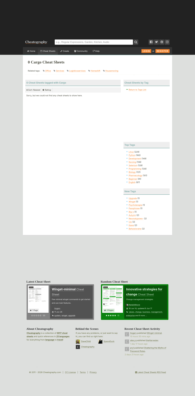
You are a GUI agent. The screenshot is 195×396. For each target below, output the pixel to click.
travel (60, 340)
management (156, 312)
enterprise (130, 315)
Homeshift (95, 71)
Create (64, 51)
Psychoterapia (135, 205)
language (49, 340)
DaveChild (86, 341)
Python (132, 155)
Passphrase (134, 208)
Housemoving (111, 71)
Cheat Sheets (47, 51)
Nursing (132, 162)
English (132, 182)
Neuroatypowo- (136, 218)
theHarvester (152, 340)
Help (96, 51)
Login (146, 51)
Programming (135, 169)
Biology (132, 172)
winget (64, 315)
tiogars (57, 308)
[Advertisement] (97, 18)
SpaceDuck (109, 341)
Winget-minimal (154, 333)
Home (31, 51)
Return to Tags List (137, 89)
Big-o (131, 212)
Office (48, 71)
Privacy (93, 372)
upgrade (71, 315)
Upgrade (133, 198)
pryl (132, 348)
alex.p (133, 340)
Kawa (131, 225)
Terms (83, 372)
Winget (132, 201)
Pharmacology (135, 175)
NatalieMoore (134, 305)
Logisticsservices (77, 71)
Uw (130, 222)
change (138, 312)
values (131, 312)
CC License (70, 372)
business (146, 312)
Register (162, 51)
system (57, 315)
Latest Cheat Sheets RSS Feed (150, 372)
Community (81, 51)
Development (135, 158)
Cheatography (33, 333)
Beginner (133, 179)
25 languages (62, 336)
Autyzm (132, 215)
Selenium (133, 165)
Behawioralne (135, 228)
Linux (131, 152)
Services (60, 71)
